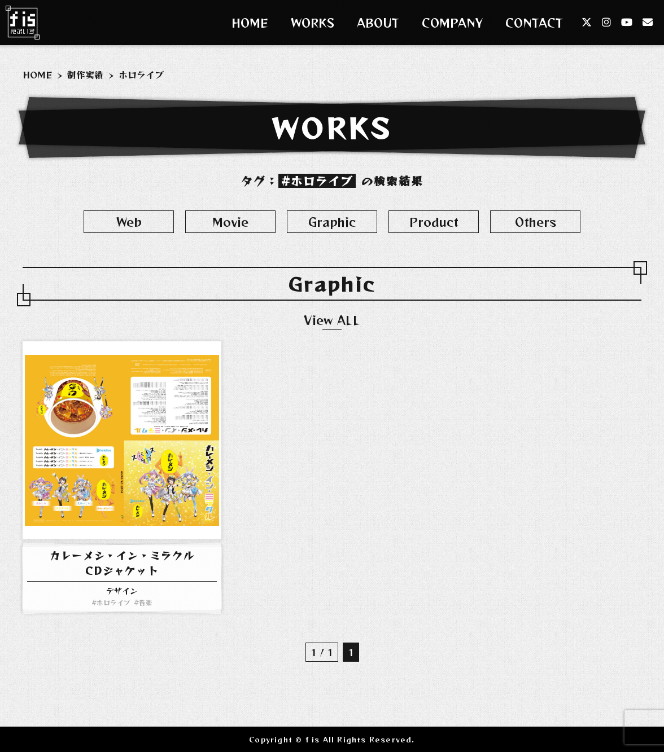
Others (535, 222)
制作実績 (85, 74)
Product (433, 222)
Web (129, 222)
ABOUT (378, 23)
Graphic (332, 222)
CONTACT (534, 23)
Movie (230, 222)
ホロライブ (113, 602)
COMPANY (452, 23)
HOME (249, 23)
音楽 (145, 602)
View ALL (332, 320)
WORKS (312, 23)
